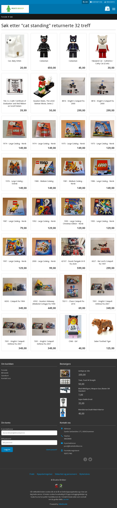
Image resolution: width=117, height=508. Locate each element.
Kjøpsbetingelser (44, 474)
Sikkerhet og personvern (66, 474)
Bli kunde (4, 373)
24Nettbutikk (62, 504)
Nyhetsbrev (84, 474)
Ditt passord (6, 439)
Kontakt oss (6, 378)
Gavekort (5, 375)
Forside (4, 17)
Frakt (32, 474)
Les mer (66, 499)
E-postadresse (7, 429)
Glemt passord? (51, 450)
